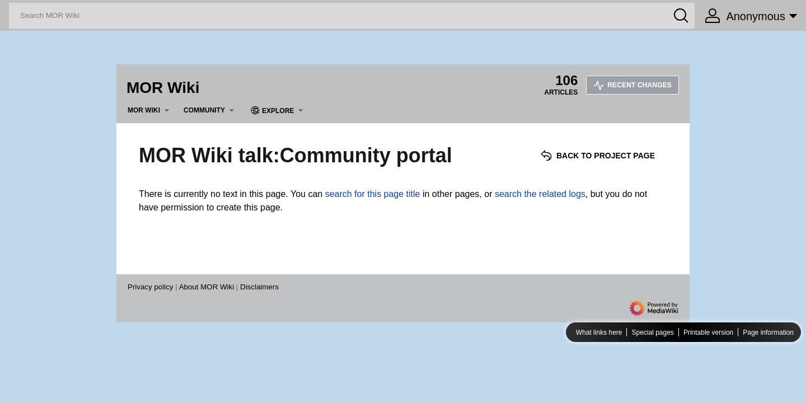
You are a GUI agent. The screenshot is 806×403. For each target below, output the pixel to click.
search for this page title (372, 194)
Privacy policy (150, 287)
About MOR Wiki (207, 287)
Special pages (652, 332)
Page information (768, 332)
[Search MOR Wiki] (352, 16)
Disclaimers (259, 287)
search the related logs (540, 194)
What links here (599, 332)
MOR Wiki (162, 87)
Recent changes (632, 85)
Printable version (708, 332)
